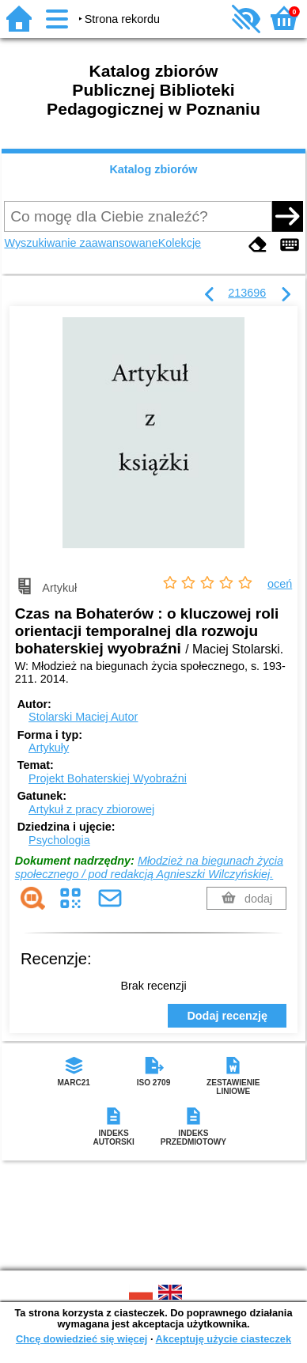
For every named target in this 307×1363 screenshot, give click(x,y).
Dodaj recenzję (227, 1015)
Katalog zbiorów (153, 169)
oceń (279, 583)
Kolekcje (179, 243)
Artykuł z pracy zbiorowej (91, 809)
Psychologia (59, 840)
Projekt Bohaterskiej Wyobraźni (107, 778)
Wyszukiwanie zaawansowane (80, 243)
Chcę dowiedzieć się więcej (81, 1339)
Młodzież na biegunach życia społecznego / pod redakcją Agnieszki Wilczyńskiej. (149, 867)
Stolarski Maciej (83, 716)
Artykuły (48, 747)
